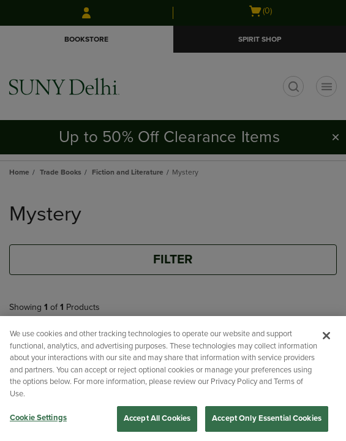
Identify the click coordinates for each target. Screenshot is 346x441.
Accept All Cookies (157, 418)
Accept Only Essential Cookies (267, 418)
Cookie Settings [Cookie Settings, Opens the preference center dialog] (38, 418)
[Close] (326, 335)
